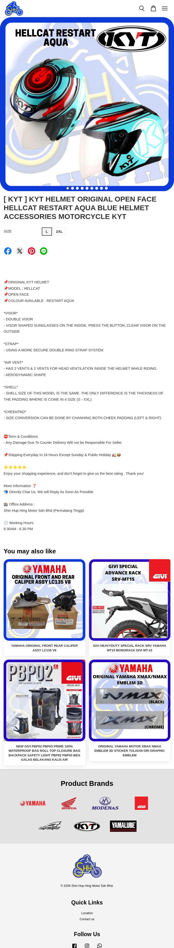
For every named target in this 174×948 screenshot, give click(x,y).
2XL (59, 231)
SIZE (8, 231)
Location (87, 913)
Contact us (87, 919)
